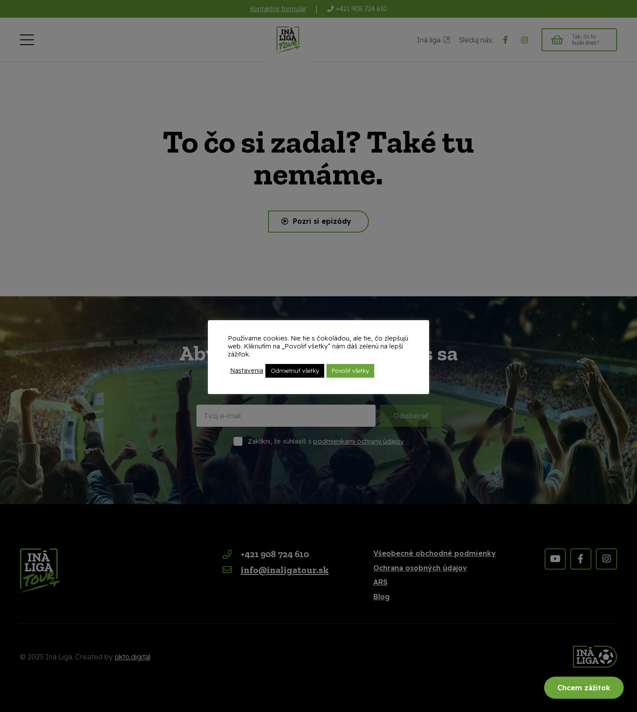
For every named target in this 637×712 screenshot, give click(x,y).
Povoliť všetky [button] (350, 370)
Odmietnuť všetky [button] (295, 370)
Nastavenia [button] (246, 371)
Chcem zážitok (583, 687)
